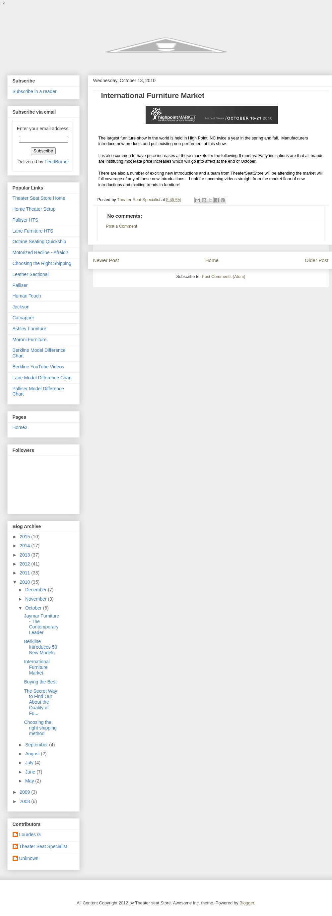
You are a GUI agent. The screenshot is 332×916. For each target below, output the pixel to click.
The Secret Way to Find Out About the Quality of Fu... (40, 702)
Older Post (316, 260)
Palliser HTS (25, 220)
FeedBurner (56, 161)
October (34, 608)
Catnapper (23, 317)
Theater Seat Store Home (39, 198)
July (30, 762)
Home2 (20, 427)
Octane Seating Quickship (39, 241)
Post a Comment (121, 226)
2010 (25, 582)
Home (212, 260)
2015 (25, 536)
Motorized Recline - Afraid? (40, 252)
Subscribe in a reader (35, 91)
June (30, 772)
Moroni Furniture (30, 339)
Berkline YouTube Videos (38, 366)
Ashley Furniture (29, 328)
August (33, 753)
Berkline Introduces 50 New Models (40, 647)
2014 (25, 545)
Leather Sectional (31, 274)
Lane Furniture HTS (33, 231)
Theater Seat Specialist (43, 846)
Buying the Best (40, 681)
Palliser (20, 285)
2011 (25, 572)
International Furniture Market (36, 667)
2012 (25, 563)
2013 (25, 555)
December (36, 589)
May (30, 780)
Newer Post (106, 260)
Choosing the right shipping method (40, 728)
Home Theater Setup (34, 209)
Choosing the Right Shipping (42, 263)
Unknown (28, 858)
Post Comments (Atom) (223, 276)
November (36, 599)
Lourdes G (30, 834)
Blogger (246, 902)
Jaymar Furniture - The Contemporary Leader (41, 624)
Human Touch (27, 295)
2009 (25, 792)
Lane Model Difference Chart (42, 377)
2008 (25, 801)
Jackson (21, 306)
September (37, 744)
